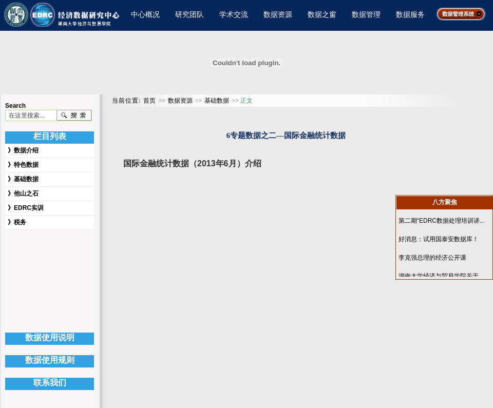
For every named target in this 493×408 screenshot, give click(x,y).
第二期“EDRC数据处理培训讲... (442, 220)
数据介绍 (26, 150)
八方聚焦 (444, 202)
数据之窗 (322, 14)
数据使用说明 (49, 337)
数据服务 (410, 14)
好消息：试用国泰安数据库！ (439, 239)
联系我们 (49, 382)
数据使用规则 (49, 360)
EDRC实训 (29, 207)
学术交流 (233, 14)
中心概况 (145, 14)
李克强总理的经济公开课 (432, 257)
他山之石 (26, 193)
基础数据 (26, 179)
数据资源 (277, 14)
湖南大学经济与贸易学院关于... (441, 276)
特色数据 (26, 164)
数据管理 (366, 14)
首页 (149, 100)
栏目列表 (49, 136)
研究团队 (189, 14)
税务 (20, 222)
